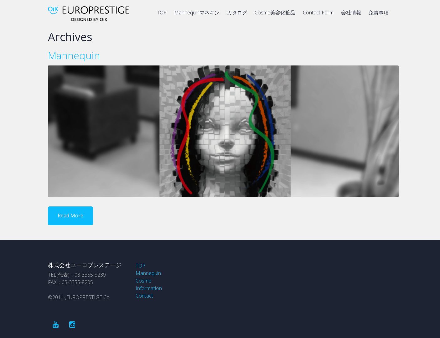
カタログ (237, 12)
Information (149, 288)
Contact (144, 295)
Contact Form (318, 12)
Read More (70, 215)
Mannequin (74, 55)
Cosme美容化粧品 (275, 12)
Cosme (143, 280)
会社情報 (351, 12)
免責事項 (379, 12)
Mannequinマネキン (197, 12)
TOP (162, 12)
